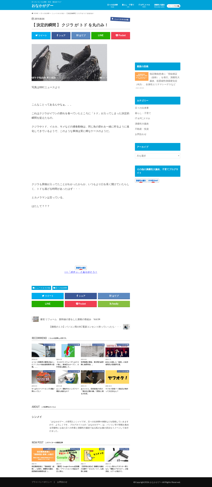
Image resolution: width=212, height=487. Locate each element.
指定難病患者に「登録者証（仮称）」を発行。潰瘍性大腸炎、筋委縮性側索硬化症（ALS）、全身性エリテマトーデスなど (157, 81)
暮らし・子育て (128, 6)
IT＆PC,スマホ (144, 6)
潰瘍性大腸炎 (159, 6)
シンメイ (37, 416)
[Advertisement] (52, 159)
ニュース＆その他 (42, 288)
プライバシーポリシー (42, 482)
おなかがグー (42, 5)
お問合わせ (140, 134)
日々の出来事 (112, 6)
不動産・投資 (142, 128)
